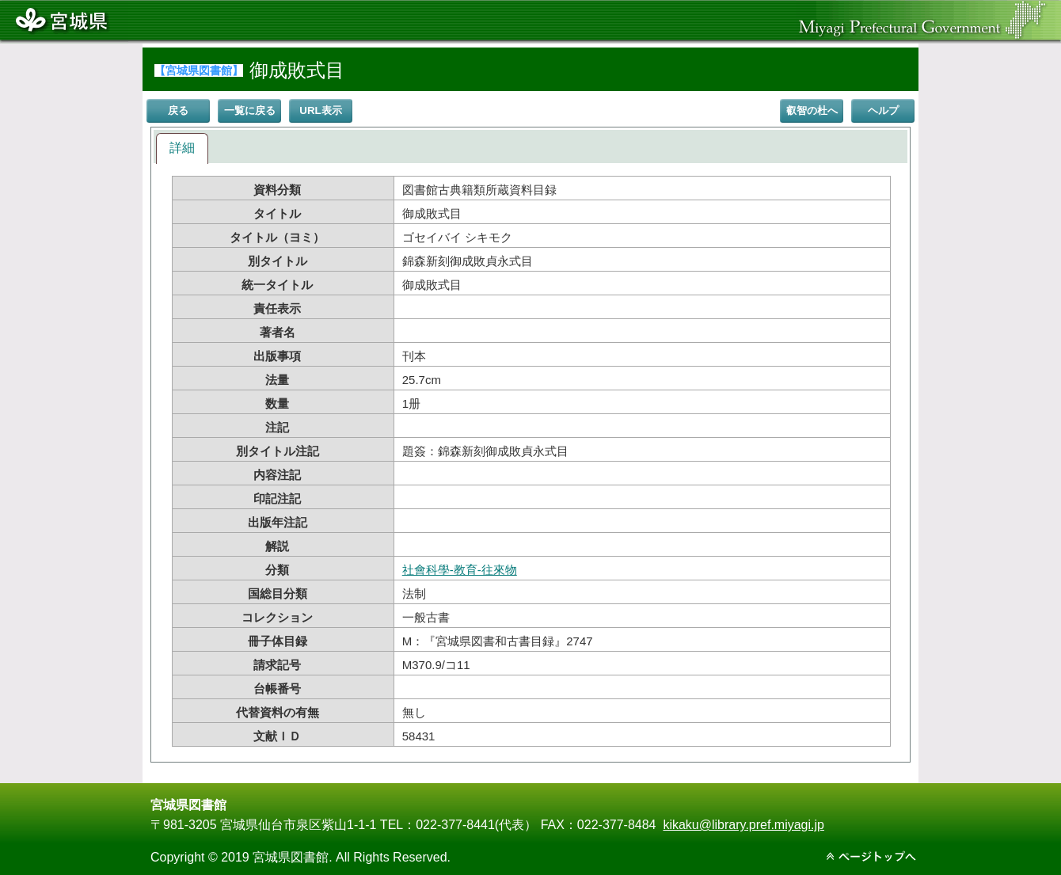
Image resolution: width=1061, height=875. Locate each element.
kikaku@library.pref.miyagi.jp (743, 824)
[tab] (182, 148)
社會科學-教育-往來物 (459, 569)
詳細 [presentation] (182, 147)
